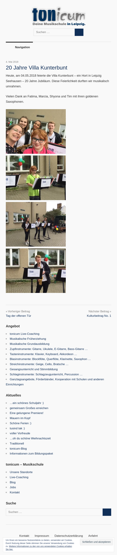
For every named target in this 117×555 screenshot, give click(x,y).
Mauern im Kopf (20, 418)
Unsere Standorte (21, 472)
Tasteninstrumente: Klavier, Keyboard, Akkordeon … (43, 354)
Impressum (42, 535)
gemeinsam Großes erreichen (29, 408)
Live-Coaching (19, 477)
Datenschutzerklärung (68, 535)
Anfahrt (93, 535)
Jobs (13, 487)
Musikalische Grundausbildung (30, 344)
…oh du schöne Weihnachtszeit (30, 438)
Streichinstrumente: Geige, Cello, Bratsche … (39, 364)
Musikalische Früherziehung (28, 338)
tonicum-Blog (18, 448)
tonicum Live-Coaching (24, 333)
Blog (13, 482)
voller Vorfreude (20, 433)
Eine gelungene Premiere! (27, 413)
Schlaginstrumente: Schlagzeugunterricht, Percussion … (46, 374)
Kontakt (15, 492)
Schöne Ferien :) (20, 423)
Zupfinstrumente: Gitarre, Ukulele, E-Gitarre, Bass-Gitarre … (49, 349)
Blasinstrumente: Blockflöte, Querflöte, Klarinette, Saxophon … (50, 359)
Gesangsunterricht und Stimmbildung (34, 369)
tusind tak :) (17, 428)
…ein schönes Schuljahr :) (27, 403)
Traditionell (17, 443)
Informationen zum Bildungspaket (31, 453)
